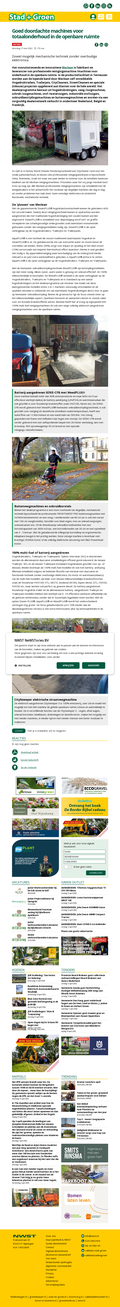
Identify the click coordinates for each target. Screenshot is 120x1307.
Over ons (51, 1236)
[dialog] (60, 653)
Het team (51, 1258)
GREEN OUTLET (72, 882)
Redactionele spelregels (59, 1262)
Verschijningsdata (55, 1284)
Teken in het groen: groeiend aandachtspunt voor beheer (92, 1094)
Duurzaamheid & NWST (58, 1239)
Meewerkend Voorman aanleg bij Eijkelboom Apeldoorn (40, 912)
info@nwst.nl (92, 1236)
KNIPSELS (19, 1076)
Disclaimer (51, 1269)
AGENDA (18, 970)
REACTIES (19, 738)
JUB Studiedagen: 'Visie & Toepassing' (41, 1013)
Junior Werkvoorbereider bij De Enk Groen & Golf (42, 889)
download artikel (29, 752)
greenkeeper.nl (38, 1296)
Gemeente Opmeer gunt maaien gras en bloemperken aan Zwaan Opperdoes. (83, 1014)
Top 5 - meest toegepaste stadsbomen (91, 1120)
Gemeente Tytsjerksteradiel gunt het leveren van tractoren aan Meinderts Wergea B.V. (81, 1025)
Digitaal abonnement (57, 1250)
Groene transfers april (88, 1081)
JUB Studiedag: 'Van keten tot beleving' (41, 977)
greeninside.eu (67, 1300)
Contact (50, 1247)
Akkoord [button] (93, 665)
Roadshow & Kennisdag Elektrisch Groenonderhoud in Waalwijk (43, 989)
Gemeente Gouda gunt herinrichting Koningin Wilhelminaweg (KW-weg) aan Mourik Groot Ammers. (82, 990)
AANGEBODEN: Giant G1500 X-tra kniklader (83, 924)
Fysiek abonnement (56, 1243)
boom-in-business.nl (46, 1300)
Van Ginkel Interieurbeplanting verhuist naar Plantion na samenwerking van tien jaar (92, 1108)
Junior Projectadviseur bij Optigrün (41, 900)
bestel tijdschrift (29, 759)
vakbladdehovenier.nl (96, 1296)
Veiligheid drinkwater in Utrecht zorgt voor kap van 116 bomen (91, 1133)
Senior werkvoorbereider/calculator (43, 936)
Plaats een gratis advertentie (77, 931)
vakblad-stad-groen (95, 1250)
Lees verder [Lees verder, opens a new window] (53, 656)
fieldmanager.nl (18, 1296)
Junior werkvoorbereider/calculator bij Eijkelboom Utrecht (43, 925)
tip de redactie (29, 767)
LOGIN (18, 730)
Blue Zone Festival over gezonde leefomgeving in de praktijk (43, 1001)
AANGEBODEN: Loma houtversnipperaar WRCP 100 (82, 899)
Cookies (50, 1277)
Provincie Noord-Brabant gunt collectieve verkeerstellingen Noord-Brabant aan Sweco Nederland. (83, 978)
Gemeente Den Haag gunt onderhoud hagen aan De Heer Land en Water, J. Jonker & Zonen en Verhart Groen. (84, 1003)
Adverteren (52, 1280)
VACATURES (21, 882)
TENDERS (68, 970)
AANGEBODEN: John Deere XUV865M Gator (83, 907)
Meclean (67, 67)
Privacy (50, 1273)
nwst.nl (81, 1300)
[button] (23, 665)
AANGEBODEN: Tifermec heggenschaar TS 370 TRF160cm (83, 889)
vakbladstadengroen (96, 1255)
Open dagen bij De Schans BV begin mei (43, 1024)
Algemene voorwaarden (59, 1265)
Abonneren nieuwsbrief (58, 1254)
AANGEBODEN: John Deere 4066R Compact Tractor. (83, 916)
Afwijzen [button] (68, 665)
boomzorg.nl (75, 1296)
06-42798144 (92, 1245)
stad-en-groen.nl (57, 1296)
